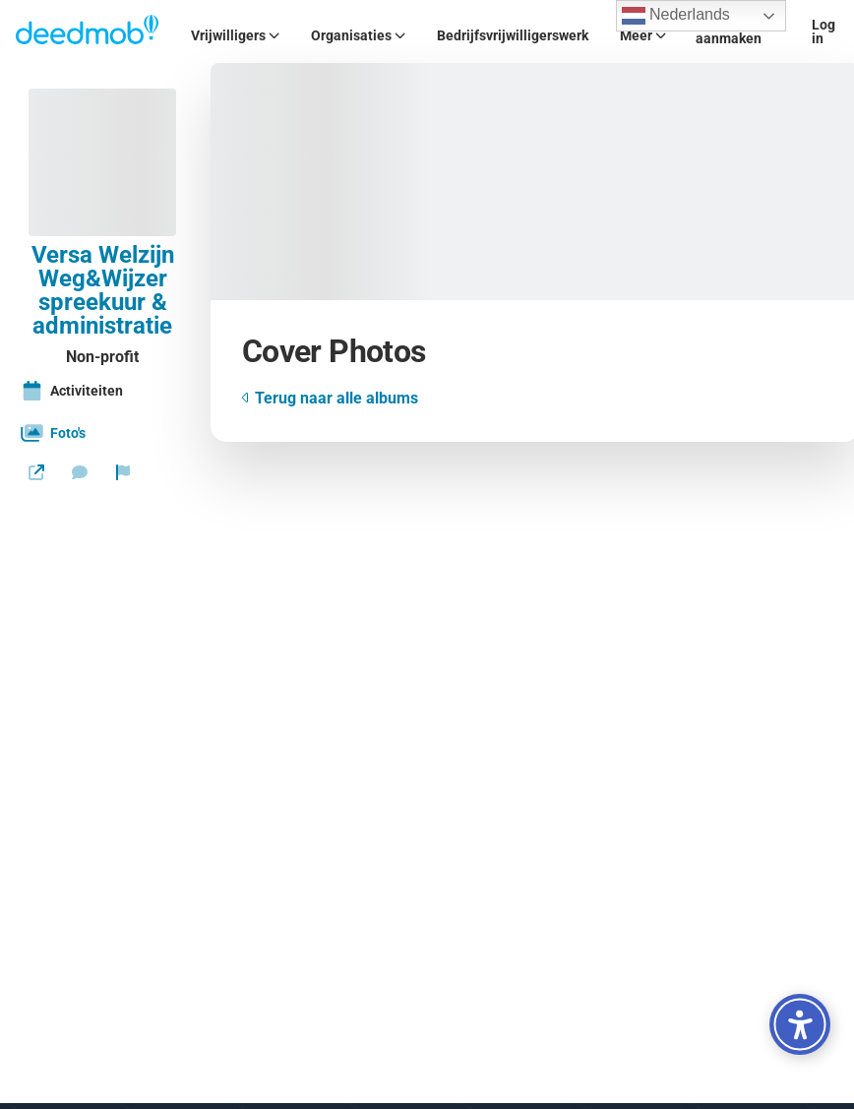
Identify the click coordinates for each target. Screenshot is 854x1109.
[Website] (36, 472)
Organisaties (358, 35)
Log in (823, 31)
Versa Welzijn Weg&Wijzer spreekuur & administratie (102, 290)
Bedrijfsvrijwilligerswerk (512, 35)
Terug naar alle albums (330, 398)
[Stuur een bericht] (79, 472)
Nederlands (676, 16)
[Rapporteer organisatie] (123, 472)
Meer (643, 35)
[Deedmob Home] (87, 31)
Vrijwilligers (235, 35)
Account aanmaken (729, 31)
